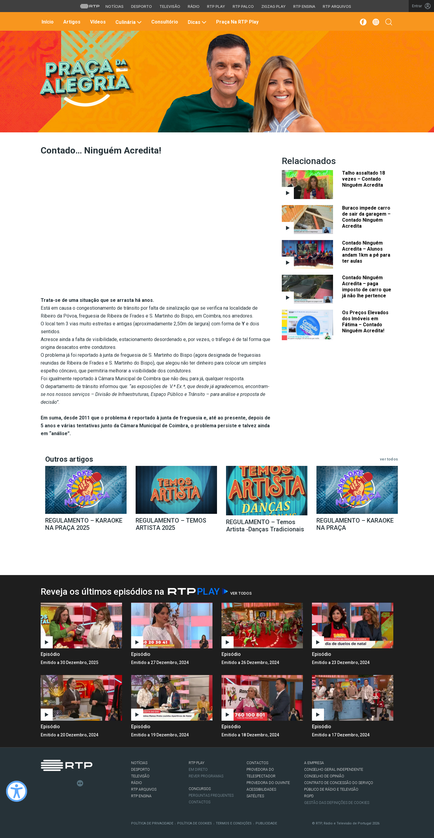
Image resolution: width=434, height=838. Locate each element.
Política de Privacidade (152, 823)
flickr (80, 783)
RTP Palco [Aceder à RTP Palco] (243, 6)
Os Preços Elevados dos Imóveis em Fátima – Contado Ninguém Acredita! (365, 322)
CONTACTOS (257, 763)
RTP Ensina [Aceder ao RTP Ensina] (304, 6)
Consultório (164, 22)
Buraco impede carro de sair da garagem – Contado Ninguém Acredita (366, 217)
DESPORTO (140, 769)
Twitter (53, 783)
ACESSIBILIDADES (261, 789)
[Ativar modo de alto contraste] (16, 791)
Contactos (199, 802)
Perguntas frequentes (211, 795)
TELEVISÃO (140, 776)
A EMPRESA (314, 763)
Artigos (71, 22)
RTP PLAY (196, 763)
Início (47, 22)
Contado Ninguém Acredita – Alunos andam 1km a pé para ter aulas (366, 252)
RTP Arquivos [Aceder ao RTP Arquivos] (337, 6)
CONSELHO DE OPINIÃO (324, 776)
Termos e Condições (234, 823)
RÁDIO (136, 783)
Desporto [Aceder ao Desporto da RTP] (141, 6)
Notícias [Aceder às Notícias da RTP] (114, 6)
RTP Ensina (141, 796)
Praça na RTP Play (237, 22)
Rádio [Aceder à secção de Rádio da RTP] (194, 6)
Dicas (196, 22)
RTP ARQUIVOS (143, 789)
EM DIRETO (198, 769)
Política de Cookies (194, 823)
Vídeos (97, 22)
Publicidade (266, 823)
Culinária (127, 22)
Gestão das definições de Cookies (336, 803)
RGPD (309, 796)
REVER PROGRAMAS (206, 776)
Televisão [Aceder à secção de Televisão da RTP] (169, 6)
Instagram (62, 783)
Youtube (71, 783)
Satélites (255, 796)
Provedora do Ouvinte (268, 783)
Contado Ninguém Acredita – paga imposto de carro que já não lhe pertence (366, 287)
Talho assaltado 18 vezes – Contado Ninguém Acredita (363, 179)
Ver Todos (241, 593)
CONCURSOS (200, 789)
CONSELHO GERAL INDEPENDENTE (333, 769)
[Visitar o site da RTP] (89, 6)
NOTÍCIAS (139, 763)
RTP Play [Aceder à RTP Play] (216, 6)
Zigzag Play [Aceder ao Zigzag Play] (273, 6)
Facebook (44, 783)
